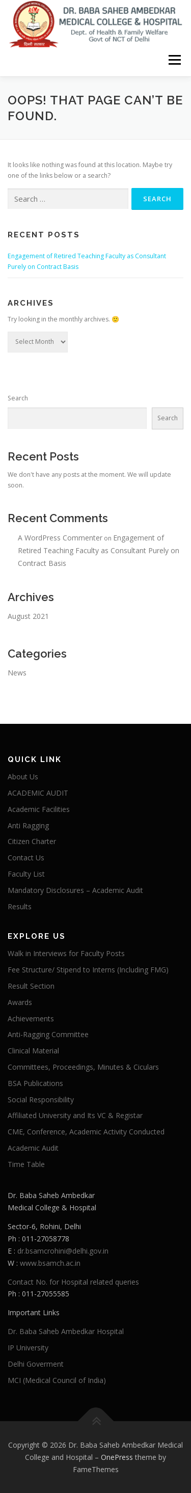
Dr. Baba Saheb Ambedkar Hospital (66, 1331)
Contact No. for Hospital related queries (73, 1282)
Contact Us (26, 857)
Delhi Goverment (36, 1364)
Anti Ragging (28, 825)
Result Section (31, 986)
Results (20, 906)
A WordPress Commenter (60, 537)
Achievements (31, 1018)
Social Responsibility (41, 1099)
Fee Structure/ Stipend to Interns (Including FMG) (88, 969)
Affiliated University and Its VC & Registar (75, 1115)
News (17, 672)
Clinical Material (33, 1050)
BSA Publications (35, 1083)
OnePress (117, 1457)
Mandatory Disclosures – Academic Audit (75, 890)
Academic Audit (33, 1148)
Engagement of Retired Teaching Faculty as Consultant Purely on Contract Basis (98, 550)
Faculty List (26, 874)
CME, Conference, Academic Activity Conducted (86, 1131)
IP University (28, 1347)
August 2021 (28, 616)
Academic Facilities (39, 809)
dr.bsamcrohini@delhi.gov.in (62, 1251)
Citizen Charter (32, 841)
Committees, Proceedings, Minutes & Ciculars (83, 1067)
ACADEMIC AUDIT (38, 793)
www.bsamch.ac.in (50, 1263)
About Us (23, 776)
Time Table (26, 1164)
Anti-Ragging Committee (48, 1034)
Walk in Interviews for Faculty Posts (66, 953)
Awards (20, 1002)
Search (18, 398)
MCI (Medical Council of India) (57, 1380)
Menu (174, 60)
